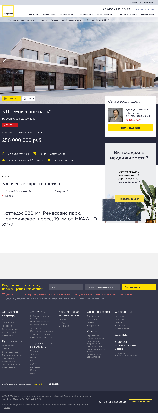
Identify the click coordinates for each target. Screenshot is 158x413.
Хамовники (8, 322)
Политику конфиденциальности (86, 294)
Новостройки (9, 368)
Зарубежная (66, 14)
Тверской (7, 326)
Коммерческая (85, 14)
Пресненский (9, 332)
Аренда (90, 322)
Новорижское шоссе (41, 321)
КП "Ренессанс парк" (26, 111)
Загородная (49, 14)
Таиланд (34, 354)
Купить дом (38, 311)
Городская (32, 14)
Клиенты (119, 319)
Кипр (33, 370)
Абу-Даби (35, 367)
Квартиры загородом (41, 337)
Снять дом (7, 335)
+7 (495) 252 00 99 (116, 9)
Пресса (118, 322)
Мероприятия (122, 329)
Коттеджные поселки (41, 331)
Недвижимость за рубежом (41, 344)
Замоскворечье (10, 329)
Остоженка (8, 345)
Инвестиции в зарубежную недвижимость (94, 343)
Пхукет (34, 357)
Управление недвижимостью (95, 337)
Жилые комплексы (11, 364)
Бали (32, 373)
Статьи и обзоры (128, 14)
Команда (119, 316)
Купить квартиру (14, 341)
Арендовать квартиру (10, 313)
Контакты (148, 2)
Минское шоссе (38, 324)
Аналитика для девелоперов (94, 355)
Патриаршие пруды (12, 355)
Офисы (62, 319)
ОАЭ (32, 360)
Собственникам (105, 14)
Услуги (92, 331)
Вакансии (120, 325)
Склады (62, 322)
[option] (79, 60)
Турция (34, 351)
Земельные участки (40, 334)
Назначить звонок (140, 401)
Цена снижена (10, 125)
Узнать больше (128, 181)
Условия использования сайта (117, 294)
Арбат (5, 319)
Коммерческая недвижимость (69, 313)
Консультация (133, 120)
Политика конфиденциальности (126, 354)
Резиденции (8, 361)
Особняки (63, 326)
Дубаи (33, 364)
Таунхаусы (35, 328)
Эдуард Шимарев (137, 109)
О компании (147, 14)
